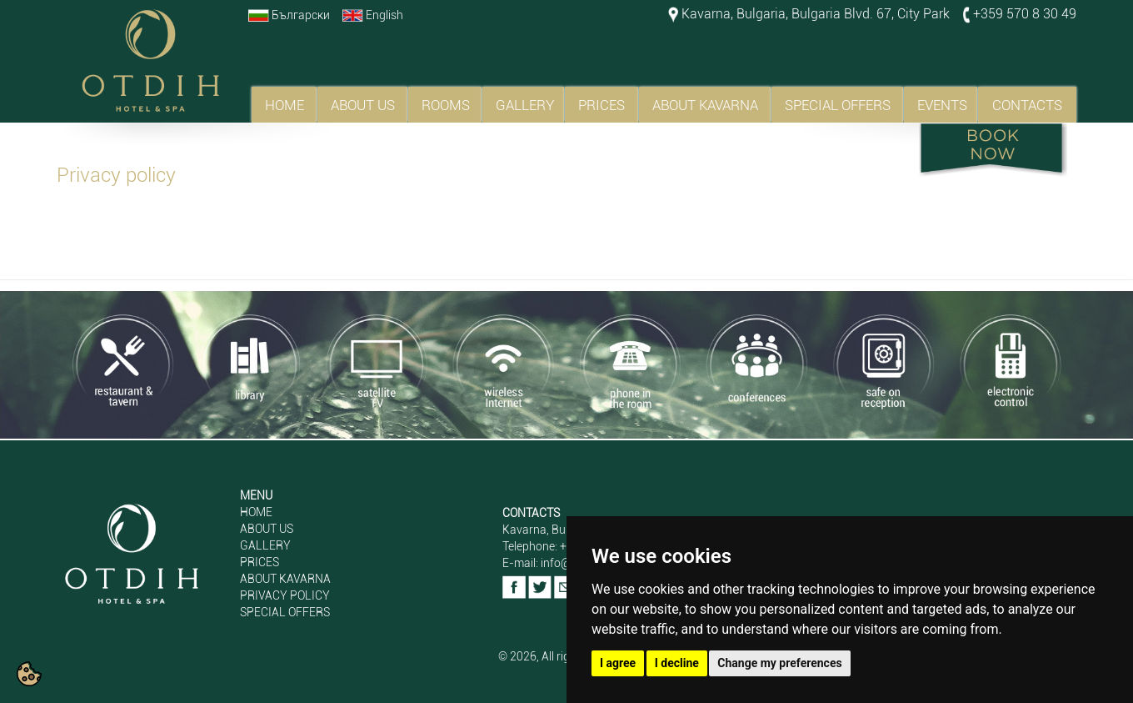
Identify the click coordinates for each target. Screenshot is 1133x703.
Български (301, 15)
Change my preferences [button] (779, 663)
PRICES (601, 105)
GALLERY (525, 105)
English (384, 15)
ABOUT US (363, 105)
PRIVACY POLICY (285, 595)
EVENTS (942, 105)
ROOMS (446, 105)
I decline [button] (677, 663)
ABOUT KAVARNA (705, 105)
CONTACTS (1027, 105)
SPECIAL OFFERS (838, 105)
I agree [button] (618, 663)
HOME (284, 105)
